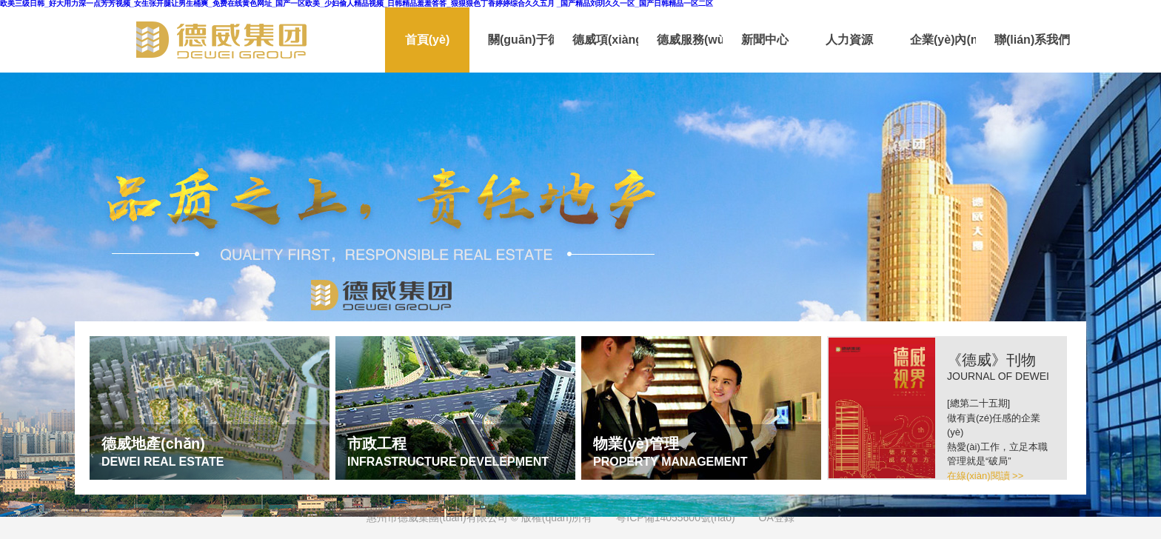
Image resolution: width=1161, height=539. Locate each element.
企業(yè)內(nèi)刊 (943, 39)
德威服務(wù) (690, 39)
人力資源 (849, 39)
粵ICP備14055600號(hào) (675, 517)
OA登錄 (776, 517)
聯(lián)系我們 (1027, 39)
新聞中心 (765, 39)
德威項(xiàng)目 (605, 39)
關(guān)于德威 (521, 39)
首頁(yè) (427, 39)
